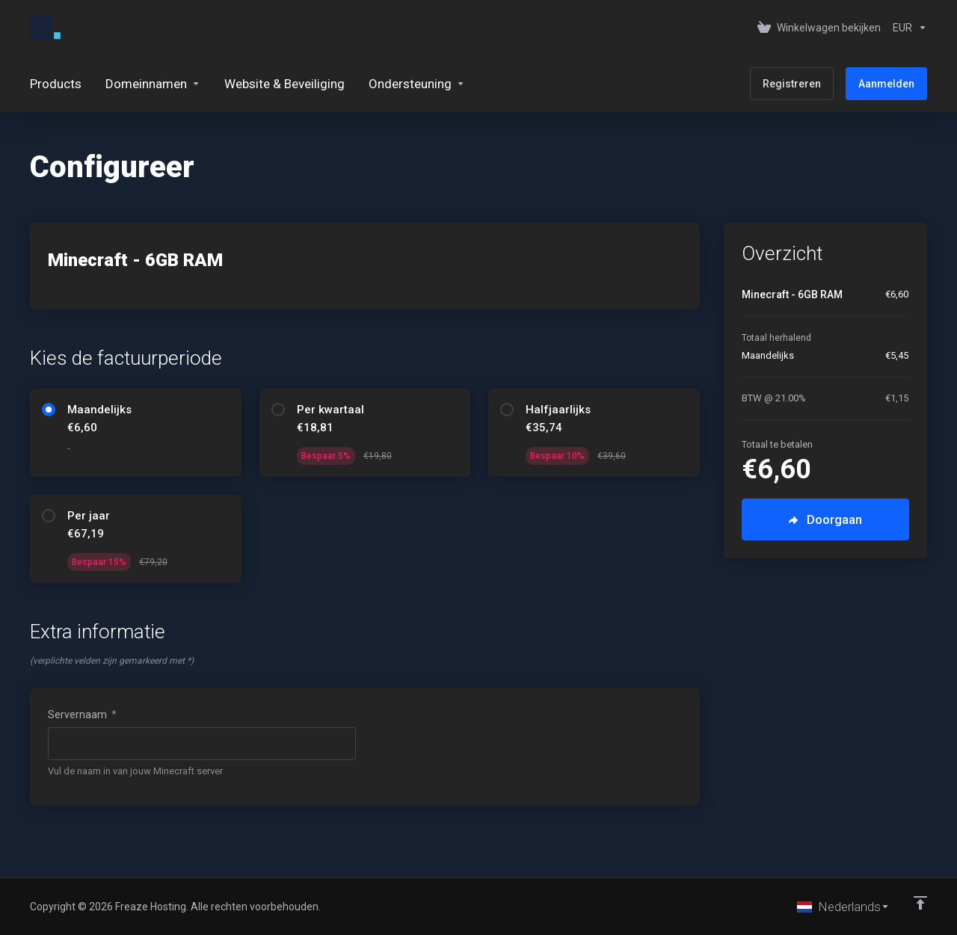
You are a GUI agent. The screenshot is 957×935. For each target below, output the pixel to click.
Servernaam (82, 714)
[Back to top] (920, 903)
